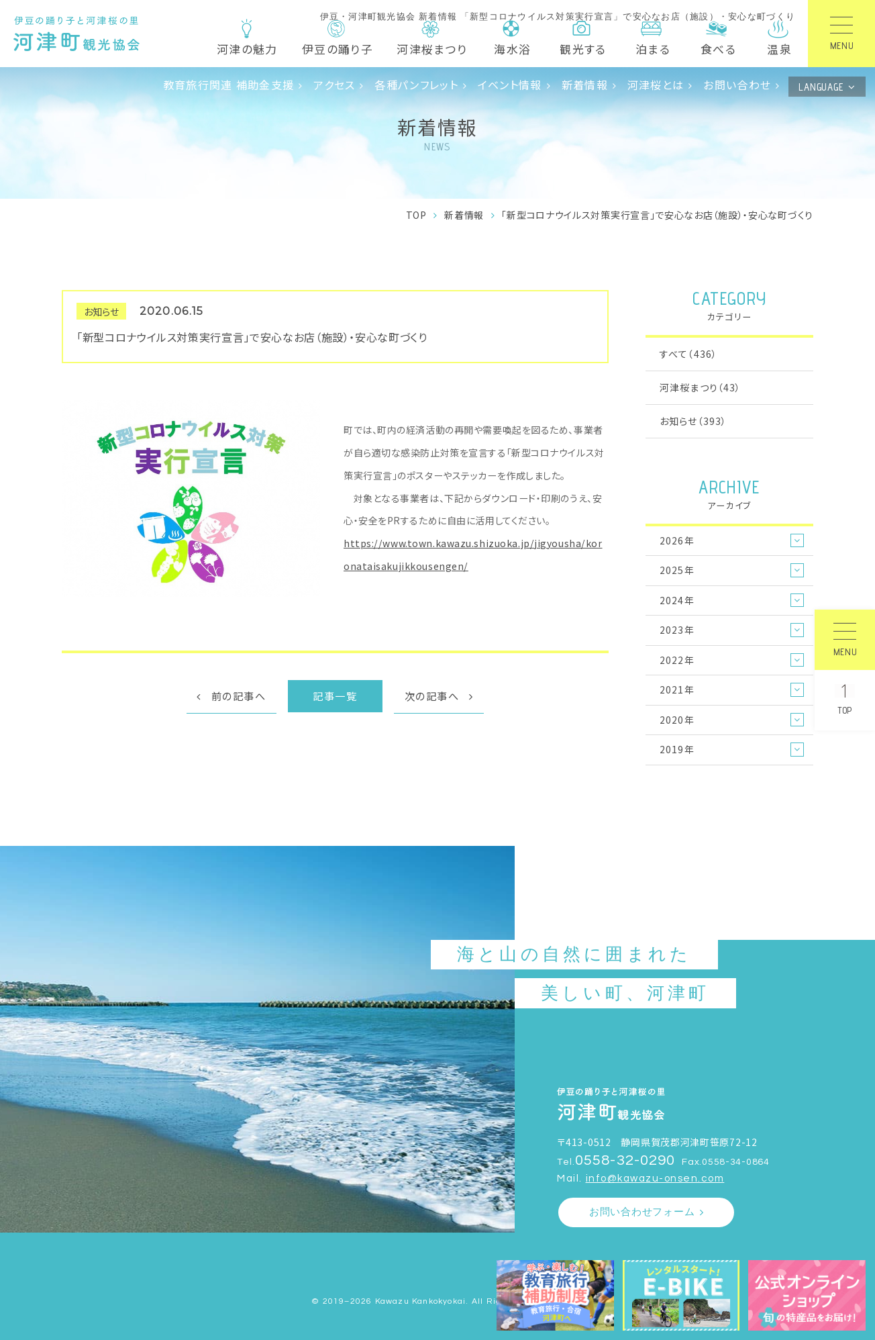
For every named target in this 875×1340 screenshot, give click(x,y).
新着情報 (585, 85)
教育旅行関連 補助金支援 (229, 85)
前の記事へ (238, 695)
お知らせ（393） (693, 421)
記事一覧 (335, 695)
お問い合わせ (737, 85)
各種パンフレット (416, 85)
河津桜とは (655, 85)
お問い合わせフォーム (642, 1212)
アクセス (334, 85)
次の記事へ (432, 695)
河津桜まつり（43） (700, 387)
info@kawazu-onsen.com (655, 1179)
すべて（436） (688, 354)
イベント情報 (510, 85)
